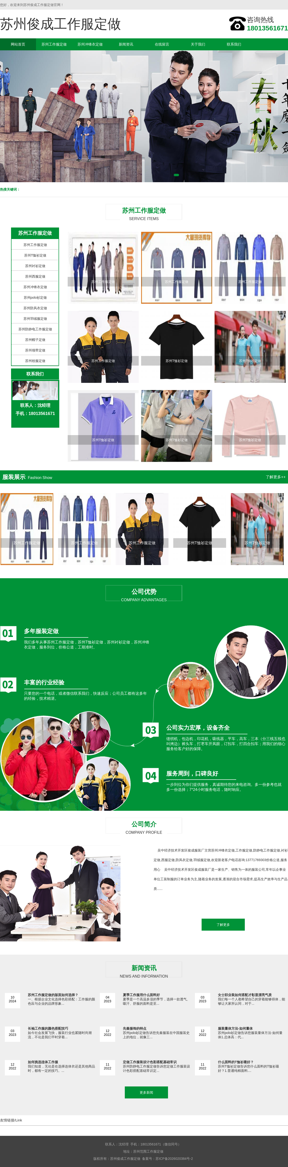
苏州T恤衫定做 (35, 255)
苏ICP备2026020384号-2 (174, 1159)
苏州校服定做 (35, 361)
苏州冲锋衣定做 (90, 44)
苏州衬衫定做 (35, 266)
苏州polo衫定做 (35, 297)
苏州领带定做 (35, 350)
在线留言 (162, 44)
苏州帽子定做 (35, 340)
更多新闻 (146, 1092)
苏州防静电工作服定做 (35, 329)
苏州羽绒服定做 (35, 319)
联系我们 (234, 44)
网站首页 (18, 44)
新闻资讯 (126, 44)
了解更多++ (276, 477)
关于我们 (198, 44)
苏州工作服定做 (54, 44)
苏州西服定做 (35, 276)
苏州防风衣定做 (35, 308)
